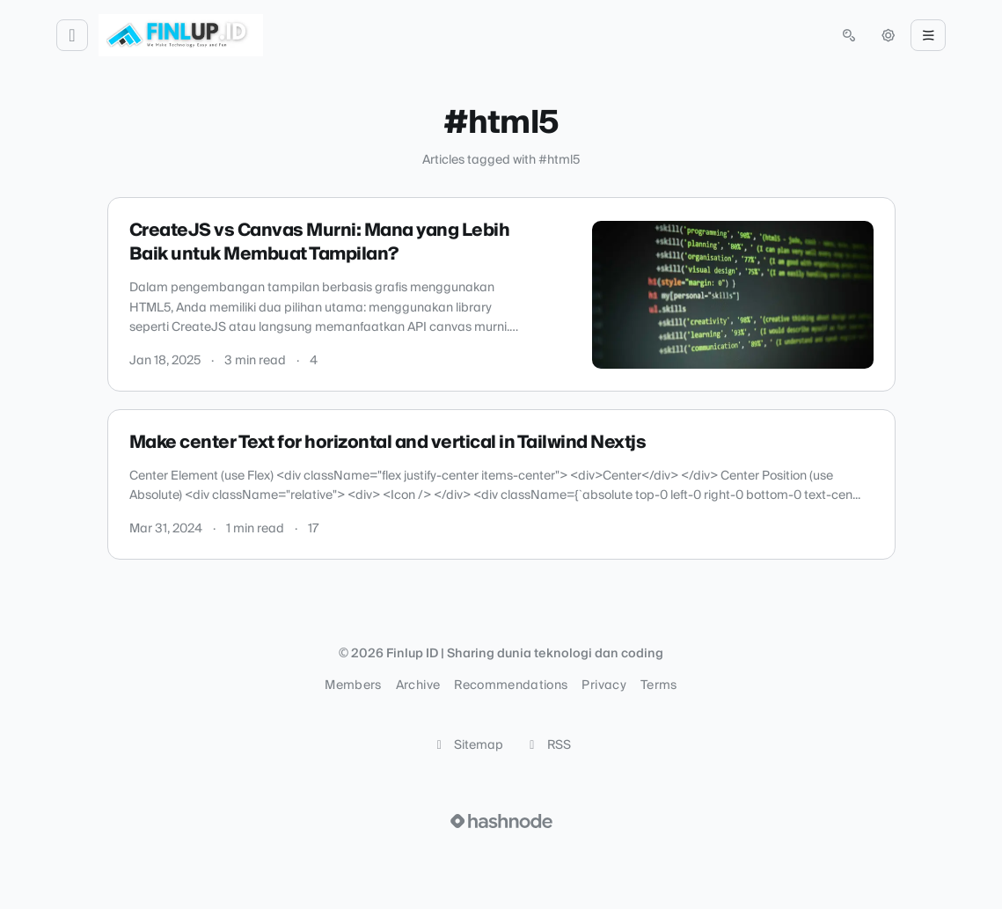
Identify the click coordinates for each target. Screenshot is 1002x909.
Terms (658, 685)
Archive (418, 685)
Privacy (603, 685)
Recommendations (510, 685)
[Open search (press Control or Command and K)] (849, 35)
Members (353, 685)
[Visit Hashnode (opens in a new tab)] (501, 821)
